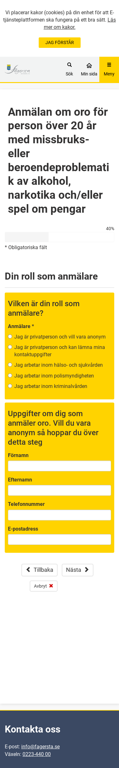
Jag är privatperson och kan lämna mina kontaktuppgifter (59, 351)
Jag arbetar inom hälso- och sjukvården (58, 365)
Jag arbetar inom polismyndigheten (54, 376)
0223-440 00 (37, 754)
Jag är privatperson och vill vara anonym (60, 337)
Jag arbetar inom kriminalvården (50, 386)
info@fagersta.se (40, 747)
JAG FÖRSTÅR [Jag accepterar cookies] (59, 42)
